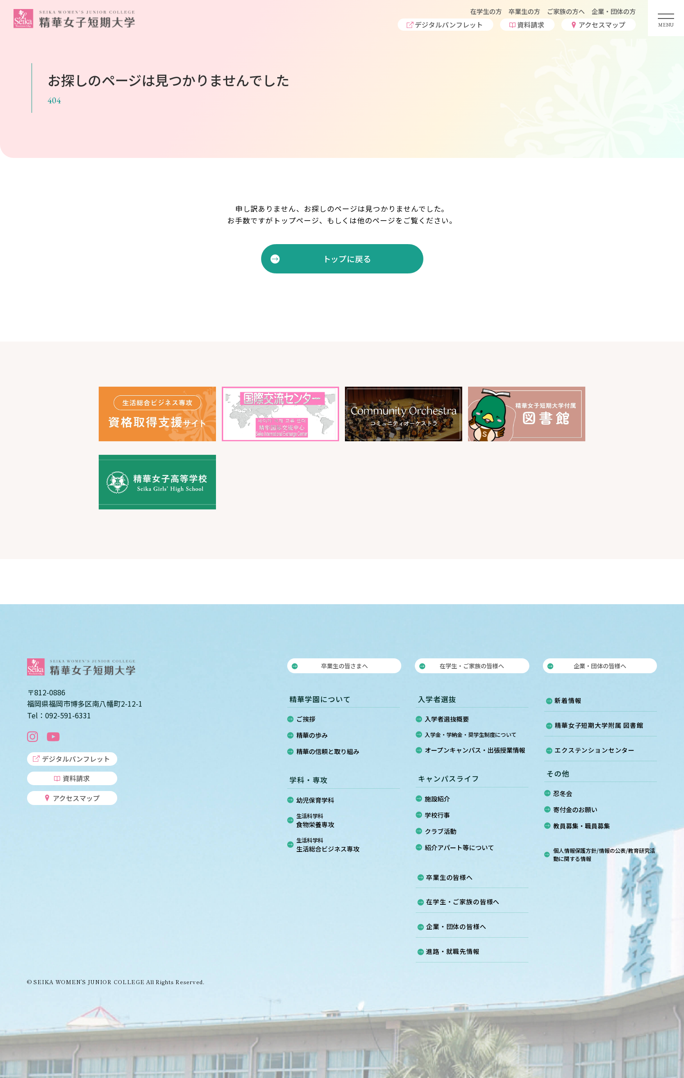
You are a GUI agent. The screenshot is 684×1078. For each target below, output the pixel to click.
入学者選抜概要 (447, 718)
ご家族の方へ (566, 11)
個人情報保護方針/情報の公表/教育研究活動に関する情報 (604, 854)
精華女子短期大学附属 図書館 (599, 725)
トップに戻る (346, 258)
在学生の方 (486, 11)
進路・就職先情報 (453, 951)
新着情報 (568, 700)
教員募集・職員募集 (581, 825)
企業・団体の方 (614, 11)
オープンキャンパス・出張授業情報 (475, 749)
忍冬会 (562, 793)
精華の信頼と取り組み (327, 751)
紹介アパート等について (459, 847)
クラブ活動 (440, 831)
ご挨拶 (305, 718)
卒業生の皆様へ (449, 877)
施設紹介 (437, 798)
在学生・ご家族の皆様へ (472, 666)
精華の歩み (312, 735)
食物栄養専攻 (348, 820)
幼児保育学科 (315, 800)
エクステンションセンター (595, 749)
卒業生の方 (524, 11)
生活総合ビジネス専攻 (348, 844)
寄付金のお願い (575, 809)
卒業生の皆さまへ (344, 666)
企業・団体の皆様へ (600, 666)
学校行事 (437, 814)
